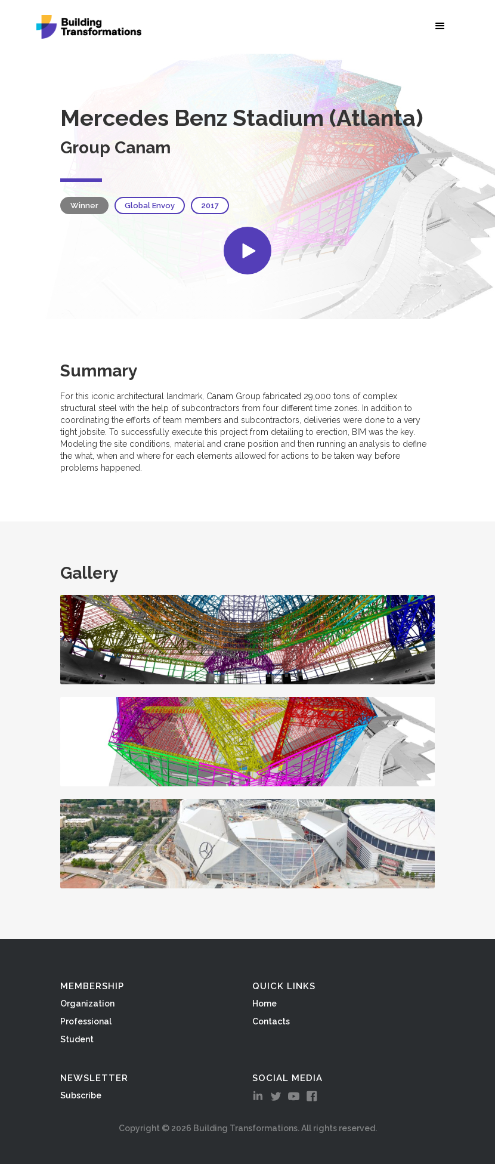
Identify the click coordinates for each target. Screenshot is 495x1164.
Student (77, 1039)
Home (264, 1003)
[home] (88, 27)
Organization (87, 1003)
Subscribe (80, 1095)
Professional (86, 1021)
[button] (442, 25)
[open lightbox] (247, 250)
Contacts (271, 1021)
